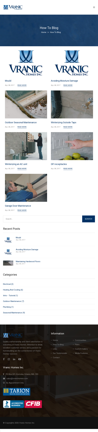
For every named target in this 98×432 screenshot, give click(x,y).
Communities (80, 340)
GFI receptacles (59, 164)
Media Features (81, 353)
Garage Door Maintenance (18, 205)
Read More (22, 85)
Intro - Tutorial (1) (10, 295)
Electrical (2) (8, 284)
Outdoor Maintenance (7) (13, 301)
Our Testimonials (60, 353)
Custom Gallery (81, 349)
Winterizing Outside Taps (63, 122)
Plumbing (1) (8, 307)
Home (43, 32)
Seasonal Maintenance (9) (14, 313)
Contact (56, 357)
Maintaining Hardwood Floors (28, 262)
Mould (8, 80)
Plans (77, 344)
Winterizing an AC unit (16, 164)
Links (55, 349)
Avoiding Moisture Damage (64, 80)
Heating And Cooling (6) (13, 290)
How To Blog (58, 344)
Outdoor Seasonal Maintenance (21, 122)
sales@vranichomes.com (17, 378)
